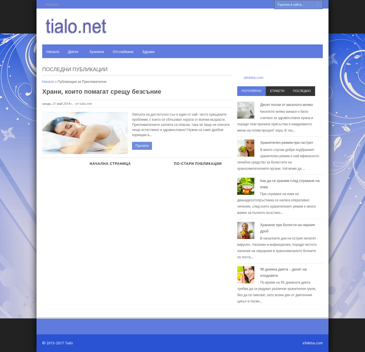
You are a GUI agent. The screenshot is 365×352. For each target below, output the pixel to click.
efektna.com (313, 343)
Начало (52, 52)
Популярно (251, 91)
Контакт (52, 4)
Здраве (148, 52)
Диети (73, 52)
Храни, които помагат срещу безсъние (101, 91)
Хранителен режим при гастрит (286, 142)
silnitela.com (253, 78)
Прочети (142, 146)
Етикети (277, 91)
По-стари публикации (198, 164)
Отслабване (123, 52)
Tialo (69, 343)
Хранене (96, 52)
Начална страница (110, 164)
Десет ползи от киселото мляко (286, 105)
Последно (302, 91)
